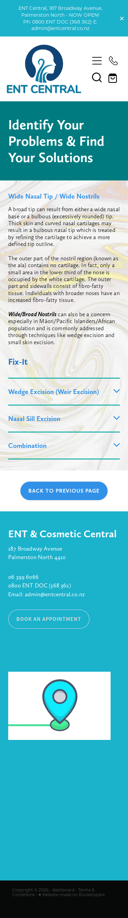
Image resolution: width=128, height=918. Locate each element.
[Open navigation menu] (97, 61)
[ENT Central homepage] (44, 69)
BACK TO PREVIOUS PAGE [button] (64, 490)
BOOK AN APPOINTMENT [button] (48, 619)
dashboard (63, 889)
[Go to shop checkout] (113, 77)
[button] (97, 77)
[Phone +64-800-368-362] (113, 61)
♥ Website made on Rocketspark (72, 894)
